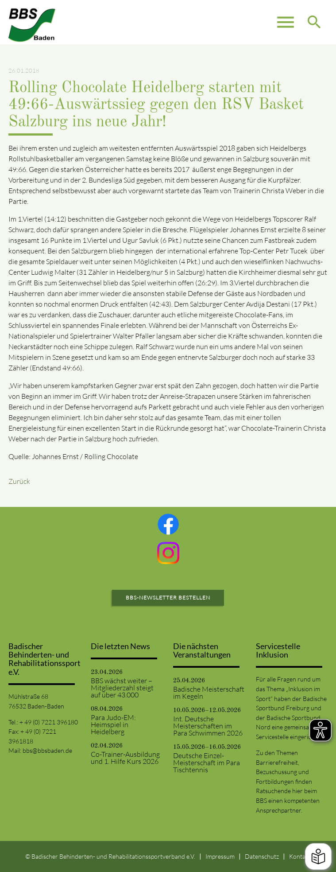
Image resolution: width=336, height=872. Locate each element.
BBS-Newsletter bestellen (168, 597)
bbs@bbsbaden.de (47, 750)
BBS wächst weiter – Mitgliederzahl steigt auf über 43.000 (122, 687)
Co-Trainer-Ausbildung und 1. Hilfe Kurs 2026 (125, 758)
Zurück (19, 481)
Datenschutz (262, 856)
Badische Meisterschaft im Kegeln (208, 692)
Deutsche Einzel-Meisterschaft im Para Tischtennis (206, 762)
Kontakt (300, 856)
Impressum (220, 856)
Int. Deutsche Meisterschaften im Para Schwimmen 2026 (208, 725)
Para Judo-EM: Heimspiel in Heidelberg (113, 724)
